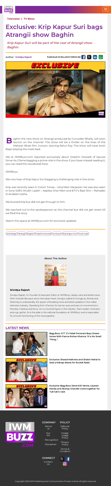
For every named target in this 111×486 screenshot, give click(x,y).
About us (48, 427)
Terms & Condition (65, 450)
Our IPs (48, 434)
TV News (29, 18)
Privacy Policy (65, 443)
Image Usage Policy (65, 435)
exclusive (57, 234)
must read (83, 234)
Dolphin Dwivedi (43, 234)
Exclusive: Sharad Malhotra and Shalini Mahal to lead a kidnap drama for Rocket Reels (74, 361)
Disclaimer (48, 444)
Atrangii (21, 234)
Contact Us (48, 462)
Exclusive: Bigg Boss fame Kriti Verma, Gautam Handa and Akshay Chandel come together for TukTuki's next (74, 388)
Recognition (48, 439)
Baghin (30, 234)
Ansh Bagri (11, 234)
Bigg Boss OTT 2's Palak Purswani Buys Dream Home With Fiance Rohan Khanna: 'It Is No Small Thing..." (75, 336)
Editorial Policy (65, 427)
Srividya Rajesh (23, 57)
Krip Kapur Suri (70, 234)
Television (13, 18)
